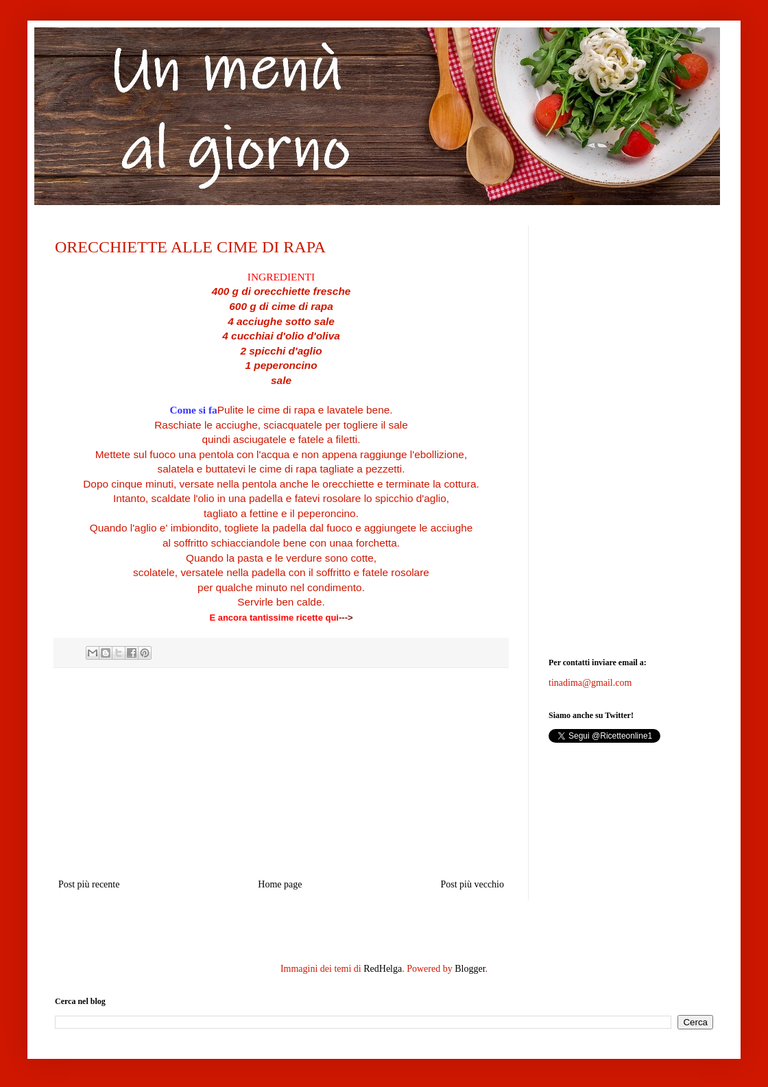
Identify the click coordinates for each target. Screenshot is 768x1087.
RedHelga (382, 969)
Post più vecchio (472, 884)
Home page (280, 884)
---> (346, 617)
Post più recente (88, 884)
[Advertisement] (281, 773)
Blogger (470, 969)
